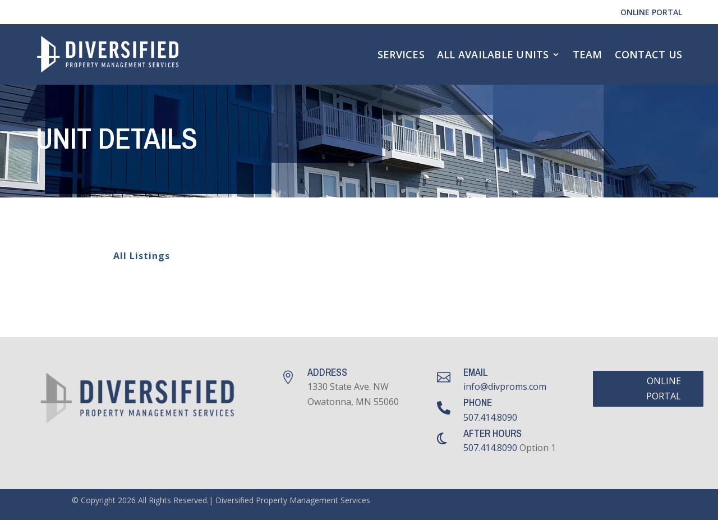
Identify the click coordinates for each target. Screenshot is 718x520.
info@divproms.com (504, 386)
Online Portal (651, 12)
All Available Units (493, 54)
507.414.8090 (490, 417)
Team (587, 54)
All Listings (135, 256)
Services (401, 54)
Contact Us (649, 54)
